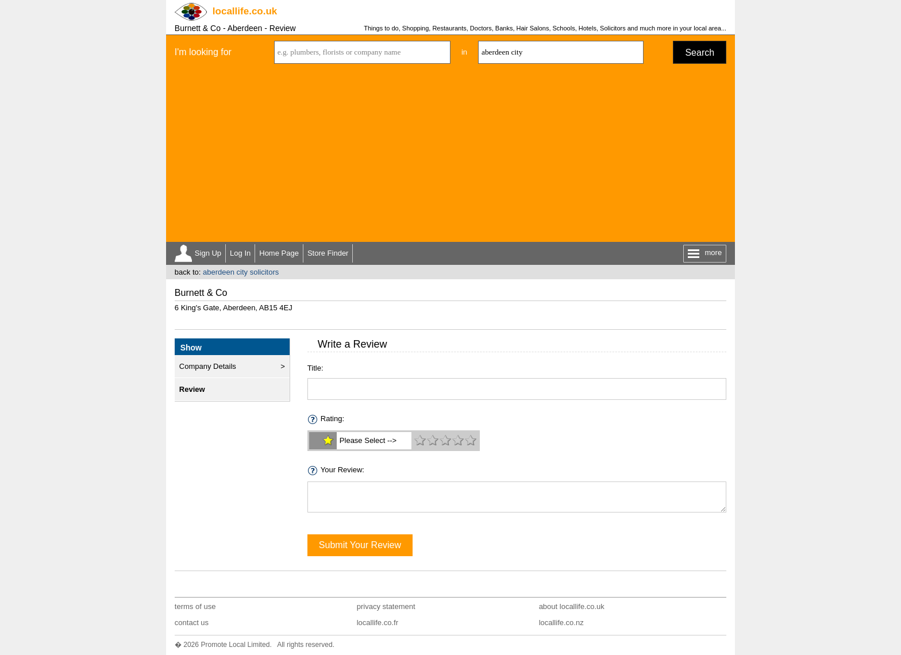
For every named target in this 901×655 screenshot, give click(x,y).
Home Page (279, 253)
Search (699, 52)
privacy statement (386, 606)
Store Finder (328, 253)
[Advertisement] (450, 155)
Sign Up (208, 253)
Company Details (207, 366)
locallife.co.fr (377, 622)
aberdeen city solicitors (241, 272)
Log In (240, 253)
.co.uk (245, 11)
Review (192, 389)
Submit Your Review (360, 545)
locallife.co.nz (561, 622)
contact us (192, 622)
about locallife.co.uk (571, 606)
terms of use (195, 606)
